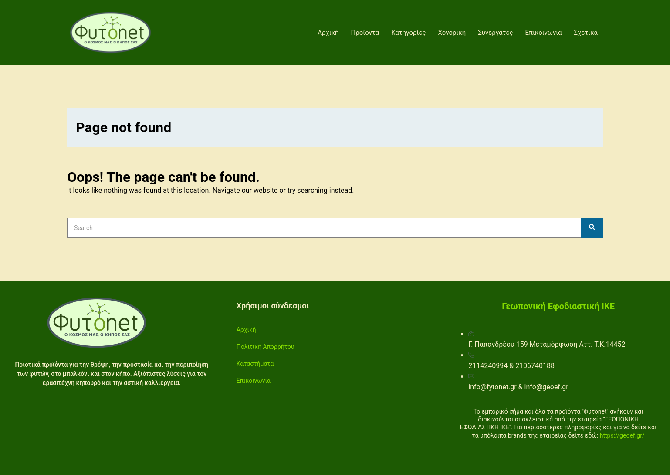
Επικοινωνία (543, 33)
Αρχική (328, 33)
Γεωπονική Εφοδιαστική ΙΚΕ (558, 306)
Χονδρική (452, 33)
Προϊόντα (365, 33)
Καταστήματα (255, 363)
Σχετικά (586, 33)
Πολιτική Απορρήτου (265, 346)
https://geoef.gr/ (622, 435)
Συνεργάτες (495, 33)
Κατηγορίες (408, 33)
